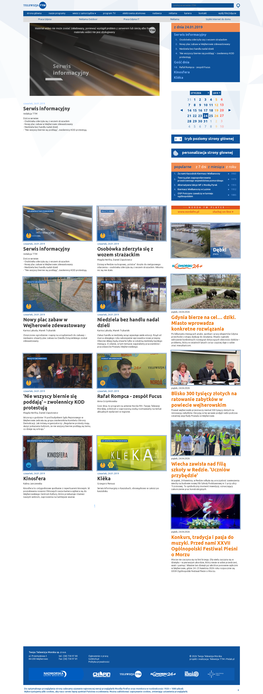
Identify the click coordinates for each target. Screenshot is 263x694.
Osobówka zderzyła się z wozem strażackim (125, 251)
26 (216, 116)
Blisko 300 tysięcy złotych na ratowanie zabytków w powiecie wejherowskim (204, 399)
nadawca (157, 13)
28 (189, 121)
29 (195, 121)
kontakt (203, 13)
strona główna (34, 13)
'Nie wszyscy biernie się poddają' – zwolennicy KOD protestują (53, 401)
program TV (109, 13)
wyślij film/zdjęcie (227, 13)
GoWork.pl (93, 659)
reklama (173, 13)
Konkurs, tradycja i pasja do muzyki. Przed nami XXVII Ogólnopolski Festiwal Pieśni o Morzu (204, 545)
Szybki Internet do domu (218, 19)
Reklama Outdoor (88, 19)
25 (211, 116)
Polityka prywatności (98, 662)
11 (211, 105)
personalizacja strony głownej (207, 152)
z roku (231, 167)
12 (216, 105)
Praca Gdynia (44, 19)
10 (206, 105)
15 (195, 110)
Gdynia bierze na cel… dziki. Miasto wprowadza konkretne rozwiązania (203, 323)
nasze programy (57, 13)
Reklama (174, 19)
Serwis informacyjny (46, 248)
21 (189, 116)
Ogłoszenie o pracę (98, 656)
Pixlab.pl (230, 659)
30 (200, 121)
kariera (188, 13)
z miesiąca (216, 167)
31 (189, 99)
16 (200, 110)
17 (206, 110)
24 (206, 116)
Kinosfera (34, 478)
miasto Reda (107, 211)
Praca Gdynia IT (131, 19)
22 (195, 116)
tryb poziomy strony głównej (209, 138)
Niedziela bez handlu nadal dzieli (128, 322)
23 (200, 116)
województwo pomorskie (40, 211)
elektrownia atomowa (134, 13)
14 (189, 110)
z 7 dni (201, 167)
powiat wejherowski (111, 358)
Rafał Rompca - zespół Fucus (129, 396)
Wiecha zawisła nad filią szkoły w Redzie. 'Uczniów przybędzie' (200, 469)
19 (216, 110)
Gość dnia (181, 62)
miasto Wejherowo (37, 282)
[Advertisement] (59, 176)
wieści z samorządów (83, 13)
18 (211, 110)
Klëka (104, 478)
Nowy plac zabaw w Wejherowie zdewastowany (54, 322)
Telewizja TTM (217, 659)
